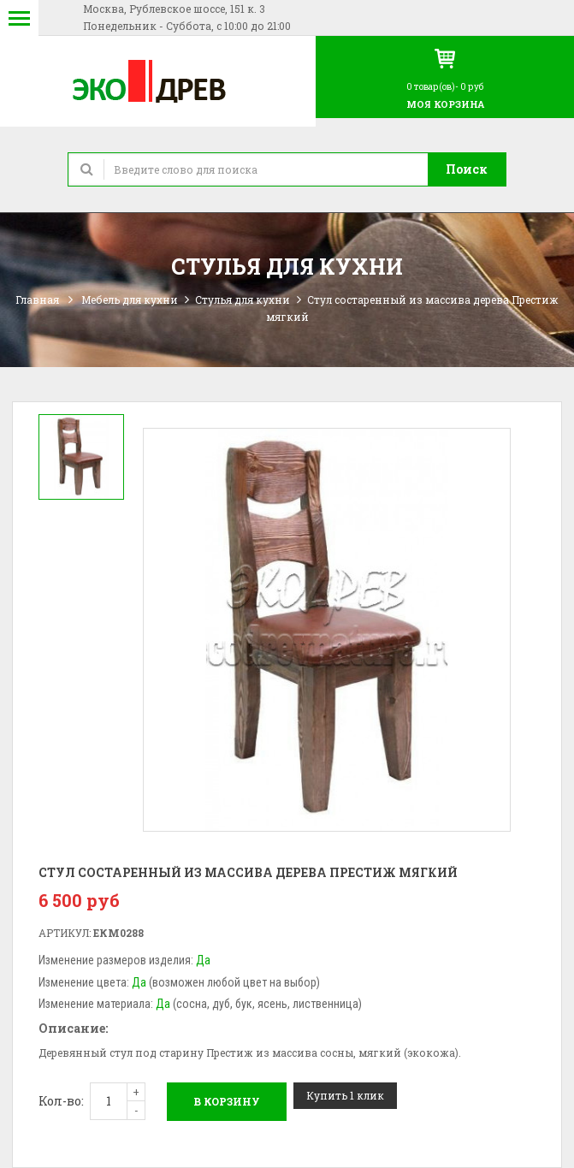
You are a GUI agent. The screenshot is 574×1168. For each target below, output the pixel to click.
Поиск (467, 169)
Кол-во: (61, 1101)
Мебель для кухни (129, 299)
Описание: (73, 1028)
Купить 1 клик (345, 1095)
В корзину (226, 1101)
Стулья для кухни (242, 299)
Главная (37, 299)
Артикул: (64, 933)
